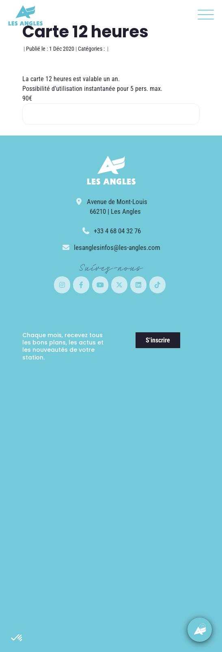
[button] (17, 638)
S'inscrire (158, 340)
